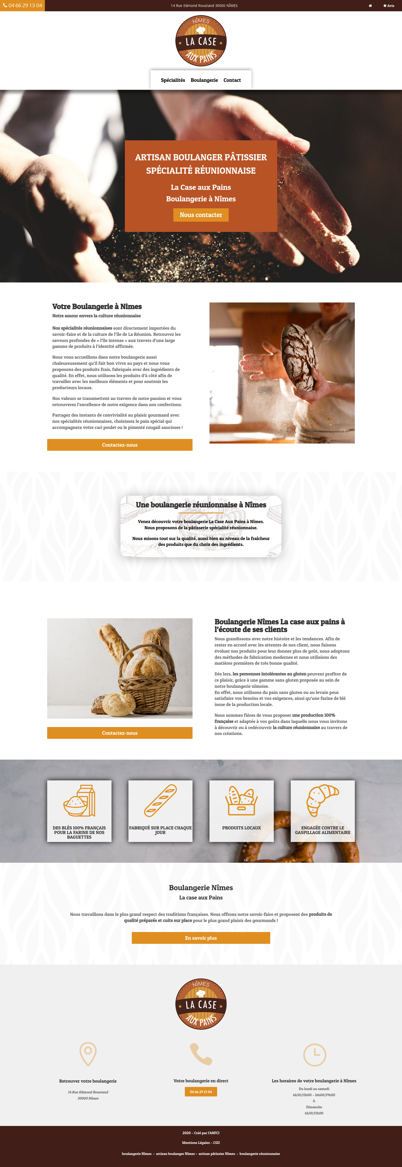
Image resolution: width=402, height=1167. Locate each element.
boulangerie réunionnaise (260, 1153)
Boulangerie (204, 80)
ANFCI (214, 1133)
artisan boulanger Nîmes (175, 1153)
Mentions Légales (196, 1142)
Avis (388, 5)
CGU (216, 1142)
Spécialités (173, 80)
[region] (201, 186)
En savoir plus (201, 938)
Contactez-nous (119, 445)
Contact (232, 80)
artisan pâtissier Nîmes (217, 1153)
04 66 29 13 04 (201, 1092)
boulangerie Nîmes (137, 1153)
